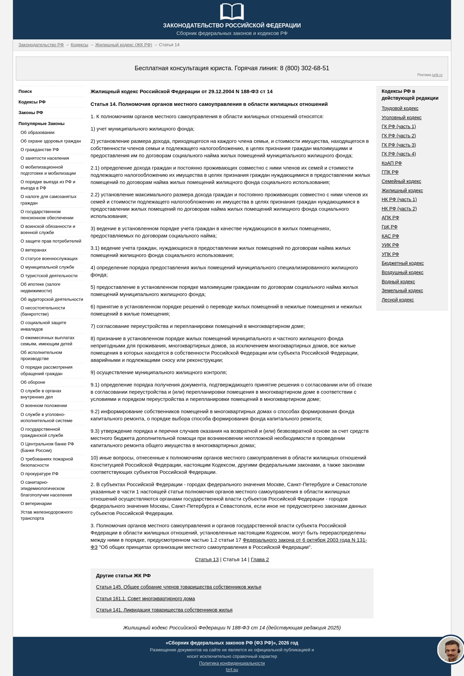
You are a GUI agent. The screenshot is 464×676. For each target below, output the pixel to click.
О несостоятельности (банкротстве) (43, 311)
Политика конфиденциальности (232, 663)
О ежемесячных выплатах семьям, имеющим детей (47, 340)
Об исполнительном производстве (41, 355)
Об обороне (33, 382)
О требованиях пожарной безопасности (47, 462)
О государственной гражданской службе (42, 432)
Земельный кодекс (402, 290)
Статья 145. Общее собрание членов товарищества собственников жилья (178, 587)
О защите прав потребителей (51, 241)
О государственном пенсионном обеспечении (47, 214)
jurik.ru (437, 75)
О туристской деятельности (49, 275)
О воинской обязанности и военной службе (48, 229)
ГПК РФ (390, 172)
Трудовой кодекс (400, 108)
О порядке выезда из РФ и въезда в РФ (48, 184)
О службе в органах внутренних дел (41, 394)
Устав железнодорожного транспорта (46, 515)
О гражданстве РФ (40, 149)
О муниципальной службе (47, 267)
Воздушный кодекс (403, 272)
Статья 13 (207, 559)
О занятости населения (45, 158)
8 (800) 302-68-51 (304, 68)
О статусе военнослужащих (49, 258)
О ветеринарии (36, 503)
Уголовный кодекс (402, 117)
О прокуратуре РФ (40, 473)
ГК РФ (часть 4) (399, 154)
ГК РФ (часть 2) (399, 135)
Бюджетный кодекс (403, 263)
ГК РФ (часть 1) (399, 126)
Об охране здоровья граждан (51, 141)
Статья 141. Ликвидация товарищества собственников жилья (164, 610)
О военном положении (44, 405)
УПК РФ (390, 254)
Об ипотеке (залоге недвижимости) (40, 287)
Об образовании (37, 132)
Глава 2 (260, 559)
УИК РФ (390, 245)
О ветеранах (34, 250)
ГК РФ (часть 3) (399, 145)
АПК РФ (390, 217)
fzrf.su (232, 669)
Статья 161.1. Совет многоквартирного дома (145, 598)
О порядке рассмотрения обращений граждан (47, 370)
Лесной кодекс (398, 300)
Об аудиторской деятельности (52, 299)
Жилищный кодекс (402, 190)
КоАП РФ (392, 163)
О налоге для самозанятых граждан (48, 199)
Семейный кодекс (402, 181)
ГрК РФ (390, 227)
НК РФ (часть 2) (399, 208)
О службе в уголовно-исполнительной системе (47, 417)
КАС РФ (390, 236)
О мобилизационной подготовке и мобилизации (48, 170)
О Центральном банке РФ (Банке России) (47, 447)
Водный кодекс (398, 281)
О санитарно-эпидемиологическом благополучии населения (46, 488)
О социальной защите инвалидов (43, 325)
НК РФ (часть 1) (399, 199)
